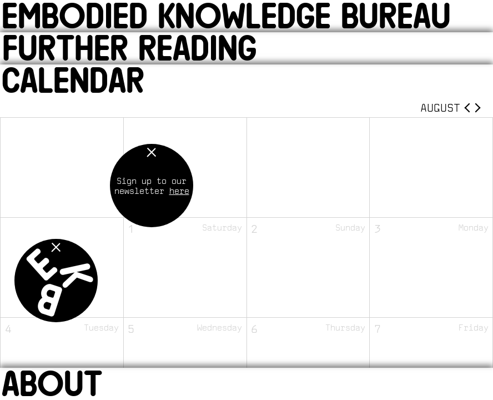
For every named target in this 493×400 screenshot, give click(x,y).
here (179, 191)
